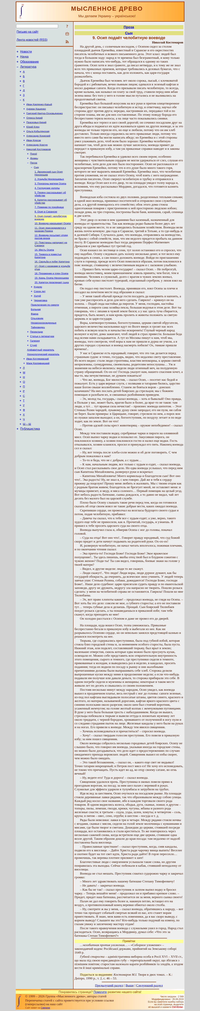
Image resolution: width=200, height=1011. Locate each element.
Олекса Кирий (34, 125)
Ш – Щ (27, 457)
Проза (33, 174)
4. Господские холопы (47, 201)
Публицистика (30, 462)
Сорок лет (40, 311)
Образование (29, 63)
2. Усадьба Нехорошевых (49, 191)
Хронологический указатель (43, 379)
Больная (36, 330)
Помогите (100, 992)
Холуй (37, 316)
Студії (33, 369)
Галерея (35, 365)
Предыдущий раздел (109, 985)
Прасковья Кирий (36, 130)
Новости (26, 52)
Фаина (34, 335)
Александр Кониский (38, 145)
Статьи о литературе (42, 360)
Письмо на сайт (27, 31)
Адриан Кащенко (36, 115)
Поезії (33, 164)
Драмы (34, 169)
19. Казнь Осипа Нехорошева (52, 296)
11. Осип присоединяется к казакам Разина (50, 245)
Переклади (36, 355)
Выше (130, 985)
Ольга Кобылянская (37, 140)
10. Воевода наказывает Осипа (53, 239)
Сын (36, 179)
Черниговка (40, 321)
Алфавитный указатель (40, 374)
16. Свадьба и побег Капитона (52, 279)
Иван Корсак (33, 149)
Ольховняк (37, 340)
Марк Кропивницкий (37, 389)
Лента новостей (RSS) (32, 39)
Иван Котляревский (37, 384)
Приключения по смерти (45, 326)
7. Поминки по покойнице (49, 221)
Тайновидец (38, 350)
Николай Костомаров (38, 159)
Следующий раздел (149, 985)
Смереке (45, 1008)
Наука (24, 57)
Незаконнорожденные (43, 345)
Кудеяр (38, 306)
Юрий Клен (33, 135)
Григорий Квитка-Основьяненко (44, 120)
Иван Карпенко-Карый (39, 111)
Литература (28, 69)
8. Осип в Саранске (46, 226)
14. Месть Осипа (44, 266)
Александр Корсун (37, 154)
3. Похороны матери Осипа (50, 196)
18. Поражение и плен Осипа (51, 292)
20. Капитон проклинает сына (52, 301)
